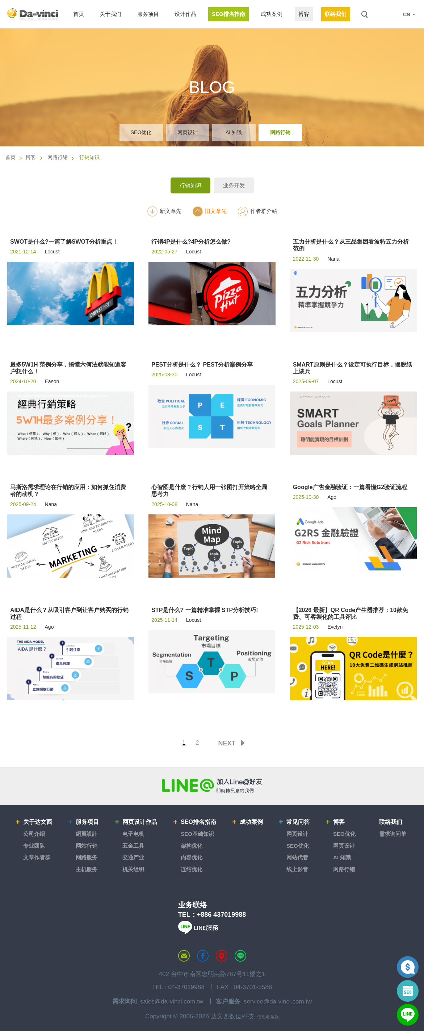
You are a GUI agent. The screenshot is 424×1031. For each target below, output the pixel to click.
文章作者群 (36, 857)
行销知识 (190, 185)
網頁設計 (86, 834)
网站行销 (86, 846)
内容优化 (191, 857)
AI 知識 (234, 132)
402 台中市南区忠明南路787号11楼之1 (212, 974)
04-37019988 (186, 987)
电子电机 (133, 834)
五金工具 (133, 846)
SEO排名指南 (198, 822)
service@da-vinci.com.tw (278, 1001)
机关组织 (133, 869)
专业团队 (34, 846)
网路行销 (280, 132)
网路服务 (86, 857)
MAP (221, 956)
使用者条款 (268, 1016)
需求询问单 (392, 834)
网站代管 (297, 857)
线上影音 (297, 869)
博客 (31, 157)
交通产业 (133, 857)
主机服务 (86, 869)
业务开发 (234, 185)
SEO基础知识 (197, 834)
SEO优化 (141, 132)
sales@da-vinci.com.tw (171, 1001)
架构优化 (191, 846)
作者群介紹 (257, 211)
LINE (392, 14)
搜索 (364, 14)
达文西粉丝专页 (203, 956)
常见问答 (298, 822)
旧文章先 (209, 211)
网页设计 (187, 132)
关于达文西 (37, 822)
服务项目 (87, 822)
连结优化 (191, 869)
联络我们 (390, 822)
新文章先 (164, 211)
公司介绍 (34, 834)
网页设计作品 (139, 822)
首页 (10, 157)
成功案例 (251, 822)
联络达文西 (184, 956)
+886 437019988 (221, 914)
